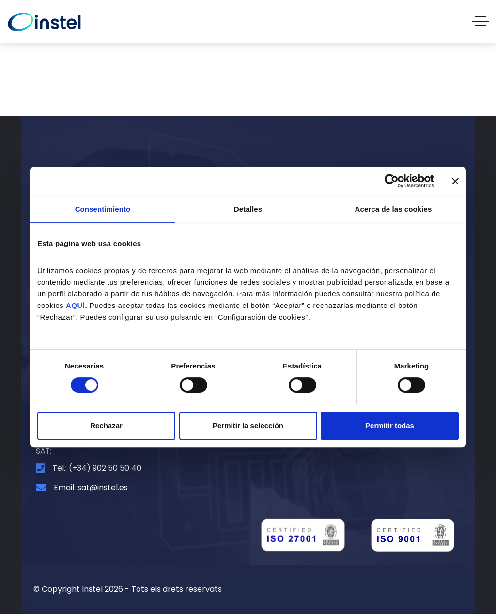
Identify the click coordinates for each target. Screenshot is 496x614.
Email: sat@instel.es (91, 487)
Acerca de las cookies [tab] (393, 209)
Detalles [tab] (248, 209)
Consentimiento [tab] (103, 209)
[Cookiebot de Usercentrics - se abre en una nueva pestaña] (391, 181)
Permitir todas (389, 425)
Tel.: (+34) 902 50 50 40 (96, 468)
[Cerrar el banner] (455, 181)
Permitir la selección (248, 425)
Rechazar (106, 425)
